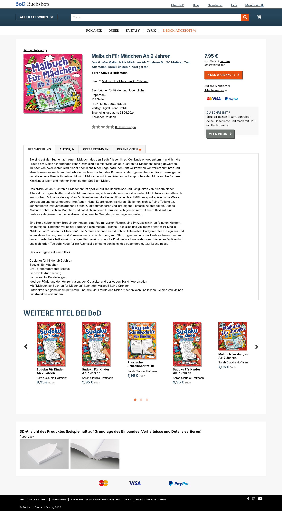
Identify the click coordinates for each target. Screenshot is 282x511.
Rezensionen (129, 149)
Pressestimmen (95, 149)
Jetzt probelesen (34, 50)
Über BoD (177, 5)
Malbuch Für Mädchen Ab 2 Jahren (125, 81)
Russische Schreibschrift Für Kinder (140, 365)
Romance (94, 30)
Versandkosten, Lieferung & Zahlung (95, 499)
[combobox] (160, 17)
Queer (114, 30)
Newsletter (215, 5)
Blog (196, 5)
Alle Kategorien (36, 17)
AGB (22, 499)
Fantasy (133, 30)
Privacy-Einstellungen (151, 499)
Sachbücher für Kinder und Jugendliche (118, 90)
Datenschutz (38, 499)
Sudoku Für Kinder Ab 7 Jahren (50, 371)
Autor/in (66, 149)
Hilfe (234, 5)
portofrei (225, 61)
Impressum (59, 499)
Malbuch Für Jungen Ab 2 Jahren (233, 356)
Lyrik (151, 30)
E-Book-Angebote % (179, 30)
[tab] (39, 149)
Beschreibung (39, 149)
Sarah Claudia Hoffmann (109, 73)
